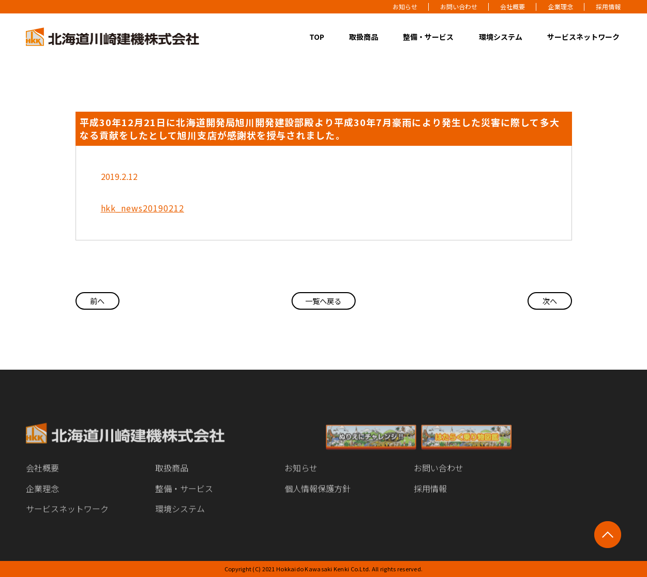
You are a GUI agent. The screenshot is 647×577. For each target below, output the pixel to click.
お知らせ (405, 6)
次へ (546, 301)
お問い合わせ (458, 6)
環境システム (500, 37)
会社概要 (512, 6)
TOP (316, 37)
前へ (101, 301)
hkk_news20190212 (142, 208)
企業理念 (560, 6)
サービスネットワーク (583, 37)
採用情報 (608, 6)
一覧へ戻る (323, 301)
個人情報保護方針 (317, 497)
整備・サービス (428, 37)
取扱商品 (363, 37)
